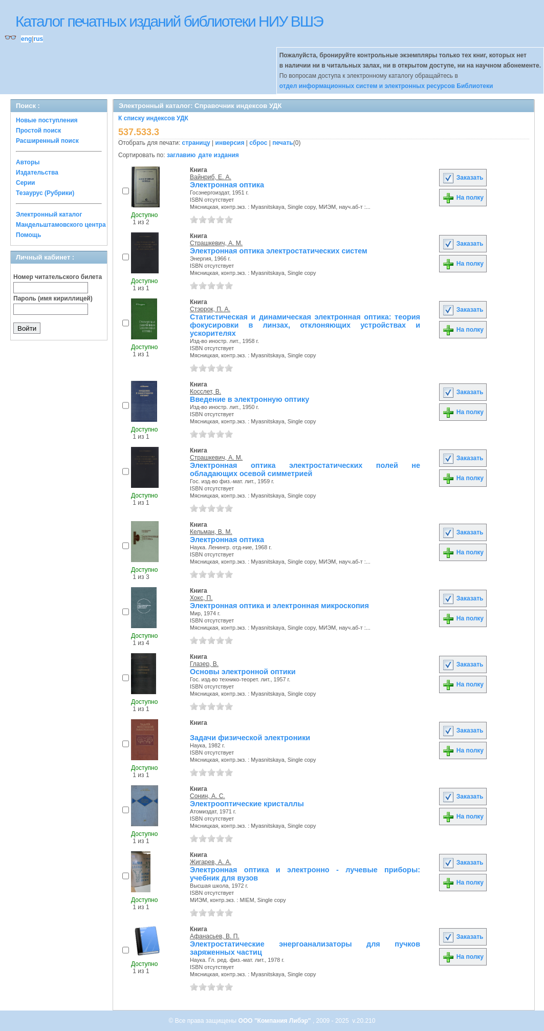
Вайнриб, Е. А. (210, 177)
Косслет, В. (205, 391)
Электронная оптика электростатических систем (278, 251)
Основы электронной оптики (243, 672)
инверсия (230, 142)
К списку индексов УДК (153, 118)
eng (26, 38)
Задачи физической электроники (250, 738)
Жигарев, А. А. (210, 862)
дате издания (218, 155)
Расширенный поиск (47, 140)
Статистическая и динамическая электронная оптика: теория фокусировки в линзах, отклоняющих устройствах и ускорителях (305, 325)
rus (38, 38)
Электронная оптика (227, 185)
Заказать (462, 177)
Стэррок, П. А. (210, 309)
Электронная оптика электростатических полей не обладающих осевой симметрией (305, 469)
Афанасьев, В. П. (215, 936)
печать (282, 142)
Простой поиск (38, 130)
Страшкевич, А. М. (216, 243)
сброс (258, 142)
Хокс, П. (201, 598)
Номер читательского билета (57, 277)
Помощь (28, 235)
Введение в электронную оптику (249, 399)
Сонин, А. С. (207, 796)
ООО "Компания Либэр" (275, 1020)
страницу (196, 142)
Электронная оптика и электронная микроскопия (279, 606)
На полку (463, 197)
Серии (25, 182)
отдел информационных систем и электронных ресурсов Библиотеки (386, 86)
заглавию (181, 155)
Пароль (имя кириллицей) (53, 298)
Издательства (37, 172)
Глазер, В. (204, 664)
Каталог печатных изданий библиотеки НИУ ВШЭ (169, 21)
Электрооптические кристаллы (247, 804)
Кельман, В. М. (211, 531)
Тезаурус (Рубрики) (45, 193)
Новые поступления (47, 120)
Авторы (28, 162)
